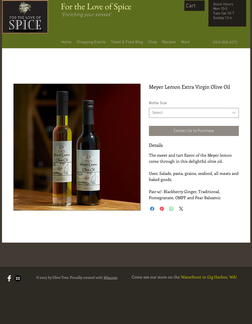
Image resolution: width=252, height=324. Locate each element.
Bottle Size (158, 103)
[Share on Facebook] (152, 209)
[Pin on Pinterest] (162, 209)
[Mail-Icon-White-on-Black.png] (18, 278)
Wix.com (111, 277)
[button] (196, 5)
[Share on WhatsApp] (171, 209)
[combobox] (194, 113)
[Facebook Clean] (9, 278)
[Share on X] (181, 209)
